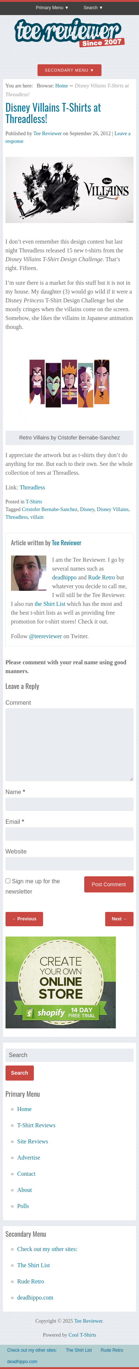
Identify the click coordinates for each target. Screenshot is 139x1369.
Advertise (28, 1157)
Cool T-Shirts (82, 1335)
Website (16, 851)
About (24, 1190)
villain (36, 517)
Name (15, 792)
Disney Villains (112, 509)
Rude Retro (101, 577)
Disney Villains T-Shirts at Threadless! (53, 113)
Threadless (32, 487)
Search (90, 7)
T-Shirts (34, 501)
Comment (18, 703)
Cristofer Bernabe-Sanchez (49, 509)
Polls (23, 1206)
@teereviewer (45, 636)
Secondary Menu (67, 70)
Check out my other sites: (47, 1249)
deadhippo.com (35, 1297)
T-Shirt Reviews (36, 1125)
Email (15, 822)
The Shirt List (33, 1265)
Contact (26, 1174)
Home (61, 86)
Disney (87, 509)
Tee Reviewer (47, 133)
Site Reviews (32, 1141)
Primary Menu (49, 7)
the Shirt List (50, 604)
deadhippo (64, 577)
